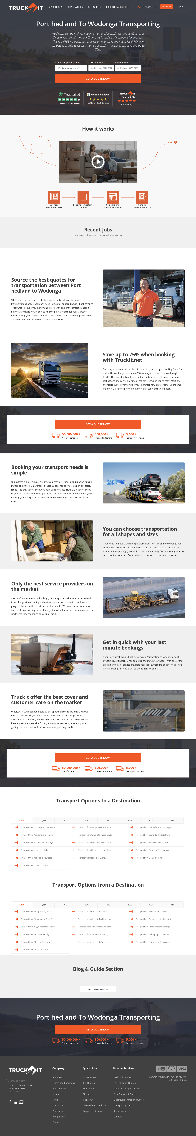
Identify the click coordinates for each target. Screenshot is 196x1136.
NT (172, 820)
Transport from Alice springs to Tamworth (38, 835)
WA (86, 820)
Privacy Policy (59, 1088)
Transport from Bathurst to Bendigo (35, 934)
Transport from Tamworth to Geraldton (94, 926)
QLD (43, 820)
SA (108, 820)
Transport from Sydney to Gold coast (151, 911)
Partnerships (59, 1111)
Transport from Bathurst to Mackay (92, 911)
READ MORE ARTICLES (98, 989)
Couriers (117, 1116)
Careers (56, 1122)
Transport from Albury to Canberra (35, 942)
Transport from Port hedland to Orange (37, 842)
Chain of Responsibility (94, 1105)
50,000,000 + (71, 434)
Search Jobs (55, 6)
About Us (57, 1077)
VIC (65, 820)
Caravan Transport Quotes (127, 1088)
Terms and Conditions (64, 1082)
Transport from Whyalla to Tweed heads (95, 835)
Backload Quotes (122, 1077)
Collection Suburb (97, 62)
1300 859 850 (148, 7)
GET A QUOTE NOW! (98, 78)
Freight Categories (118, 6)
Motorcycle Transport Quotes (128, 1099)
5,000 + (131, 434)
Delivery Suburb (123, 62)
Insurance (57, 1094)
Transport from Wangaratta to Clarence (94, 827)
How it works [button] (74, 6)
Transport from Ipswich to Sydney (92, 858)
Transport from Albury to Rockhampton (94, 919)
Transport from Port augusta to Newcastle (38, 827)
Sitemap (87, 1094)
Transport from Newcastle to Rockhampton (153, 942)
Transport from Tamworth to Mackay (93, 934)
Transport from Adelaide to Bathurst (36, 850)
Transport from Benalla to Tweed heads (152, 842)
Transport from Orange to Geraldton (36, 949)
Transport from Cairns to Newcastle (35, 865)
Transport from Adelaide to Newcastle (36, 858)
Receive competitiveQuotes (83, 206)
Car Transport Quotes (124, 1082)
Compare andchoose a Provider (113, 206)
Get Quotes (89, 1082)
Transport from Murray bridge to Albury (94, 850)
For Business (94, 6)
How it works (89, 1077)
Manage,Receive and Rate (142, 206)
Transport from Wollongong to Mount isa (152, 934)
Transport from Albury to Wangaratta (36, 911)
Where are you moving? (67, 62)
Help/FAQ (88, 1099)
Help (180, 7)
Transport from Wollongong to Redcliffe (37, 919)
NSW (21, 820)
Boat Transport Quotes (125, 1094)
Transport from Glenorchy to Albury (150, 858)
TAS (130, 820)
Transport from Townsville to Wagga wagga (153, 827)
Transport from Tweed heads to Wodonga (153, 926)
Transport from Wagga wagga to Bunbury (38, 926)
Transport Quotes (122, 1105)
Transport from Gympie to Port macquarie (153, 850)
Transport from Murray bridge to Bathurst (153, 835)
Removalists (119, 1111)
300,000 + (102, 434)
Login (86, 1111)
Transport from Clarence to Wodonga (93, 942)
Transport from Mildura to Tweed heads (94, 842)
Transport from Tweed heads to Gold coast (153, 919)
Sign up (98, 1111)
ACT (151, 820)
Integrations (59, 1116)
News (55, 1099)
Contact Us (58, 1105)
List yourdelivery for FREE (54, 206)
